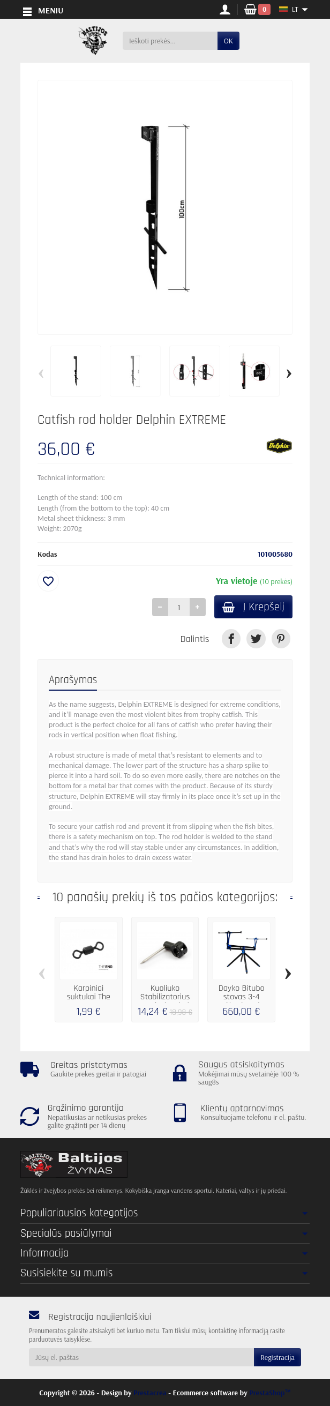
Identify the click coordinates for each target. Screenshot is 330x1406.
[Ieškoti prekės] (170, 41)
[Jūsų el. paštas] (141, 1357)
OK (228, 41)
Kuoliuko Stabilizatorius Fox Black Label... (165, 998)
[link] (231, 639)
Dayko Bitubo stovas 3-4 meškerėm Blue (241, 998)
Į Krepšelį (251, 607)
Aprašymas (73, 680)
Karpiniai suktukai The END (88, 998)
